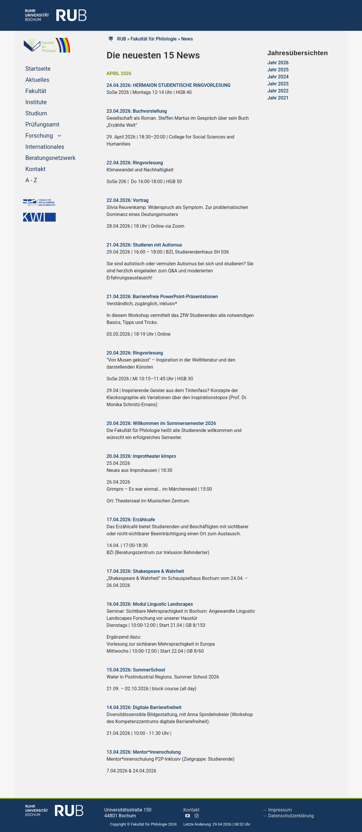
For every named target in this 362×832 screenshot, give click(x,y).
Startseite (49, 68)
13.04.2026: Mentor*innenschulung (144, 752)
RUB (121, 39)
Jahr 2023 (277, 84)
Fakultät (47, 90)
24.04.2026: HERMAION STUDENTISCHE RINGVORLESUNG (169, 85)
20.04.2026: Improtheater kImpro (141, 456)
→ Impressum (277, 810)
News (187, 39)
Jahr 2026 (277, 62)
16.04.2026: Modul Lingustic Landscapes (150, 604)
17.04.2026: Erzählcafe (131, 519)
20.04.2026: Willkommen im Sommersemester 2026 (161, 423)
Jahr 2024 (277, 77)
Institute (47, 101)
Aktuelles (49, 79)
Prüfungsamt (54, 124)
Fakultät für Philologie (154, 39)
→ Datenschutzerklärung (288, 816)
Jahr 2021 (277, 98)
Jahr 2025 (277, 69)
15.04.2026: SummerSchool (136, 670)
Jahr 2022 (277, 91)
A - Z (43, 179)
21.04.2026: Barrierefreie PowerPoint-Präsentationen (162, 296)
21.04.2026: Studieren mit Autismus (144, 245)
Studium (47, 113)
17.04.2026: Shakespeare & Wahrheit (145, 571)
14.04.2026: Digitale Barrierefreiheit (144, 707)
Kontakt (47, 168)
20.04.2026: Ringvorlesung (135, 353)
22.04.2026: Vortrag (128, 200)
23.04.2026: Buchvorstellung (137, 111)
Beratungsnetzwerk (57, 157)
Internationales (56, 146)
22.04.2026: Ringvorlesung (135, 163)
